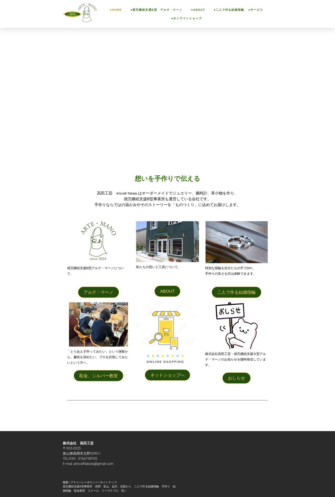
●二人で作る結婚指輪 (226, 9)
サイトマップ (108, 482)
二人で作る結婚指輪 (236, 292)
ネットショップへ (167, 375)
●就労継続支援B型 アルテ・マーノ (154, 9)
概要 (65, 482)
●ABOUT (196, 9)
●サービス (255, 9)
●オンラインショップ (186, 18)
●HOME (116, 9)
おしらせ (236, 378)
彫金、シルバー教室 (98, 375)
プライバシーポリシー (84, 482)
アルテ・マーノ (98, 292)
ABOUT (167, 291)
